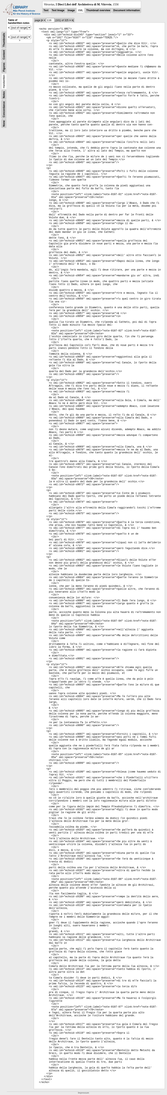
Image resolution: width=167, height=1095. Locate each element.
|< (42, 20)
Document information (126, 10)
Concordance (3, 109)
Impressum (83, 1093)
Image (71, 10)
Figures (3, 67)
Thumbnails (3, 40)
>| (72, 20)
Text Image (58, 10)
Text (46, 10)
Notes (3, 94)
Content (3, 54)
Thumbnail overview (98, 10)
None (3, 123)
